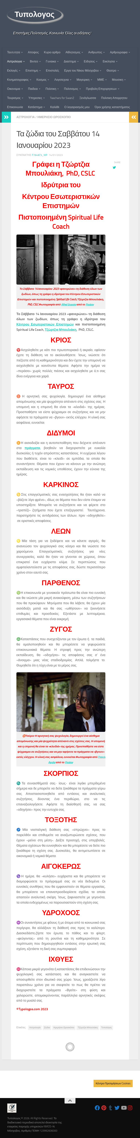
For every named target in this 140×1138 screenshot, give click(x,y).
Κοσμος (41, 79)
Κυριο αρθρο (52, 52)
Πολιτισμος (71, 89)
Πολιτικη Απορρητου (114, 98)
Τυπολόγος (106, 1027)
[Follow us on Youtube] (123, 1107)
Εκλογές (12, 70)
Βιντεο (34, 61)
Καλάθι (54, 107)
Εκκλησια (109, 61)
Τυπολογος (34, 14)
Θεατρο (111, 70)
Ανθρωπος (95, 52)
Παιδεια (33, 89)
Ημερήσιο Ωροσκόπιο (63, 1027)
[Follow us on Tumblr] (110, 1107)
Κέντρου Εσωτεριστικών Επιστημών (45, 324)
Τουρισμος (14, 98)
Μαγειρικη (83, 79)
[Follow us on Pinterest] (103, 1107)
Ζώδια (47, 1027)
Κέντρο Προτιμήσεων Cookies (113, 1083)
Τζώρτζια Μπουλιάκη (61, 330)
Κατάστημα (35, 107)
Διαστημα (70, 61)
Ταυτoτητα (13, 52)
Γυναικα (51, 61)
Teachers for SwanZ (62, 98)
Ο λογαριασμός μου (77, 107)
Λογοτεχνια (61, 79)
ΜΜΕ (100, 79)
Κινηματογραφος (18, 79)
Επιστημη (32, 70)
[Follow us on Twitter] (117, 1107)
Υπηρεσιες (35, 98)
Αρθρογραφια (118, 52)
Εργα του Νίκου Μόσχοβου (81, 70)
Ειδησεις (89, 61)
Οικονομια (13, 89)
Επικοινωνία (15, 107)
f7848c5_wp (39, 155)
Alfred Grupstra (68, 304)
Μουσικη (117, 79)
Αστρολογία (35, 1027)
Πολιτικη (51, 89)
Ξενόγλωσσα (87, 98)
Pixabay (90, 304)
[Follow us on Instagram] (130, 1107)
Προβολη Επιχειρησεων (101, 89)
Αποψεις (33, 52)
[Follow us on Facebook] (97, 1107)
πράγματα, (32, 448)
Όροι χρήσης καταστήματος (112, 107)
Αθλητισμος (72, 52)
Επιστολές (52, 70)
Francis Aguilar (54, 762)
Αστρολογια (14, 61)
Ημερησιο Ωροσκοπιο (55, 117)
